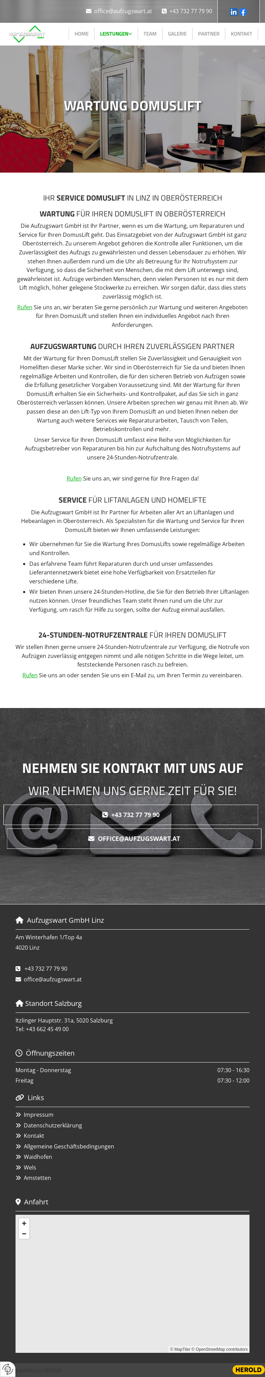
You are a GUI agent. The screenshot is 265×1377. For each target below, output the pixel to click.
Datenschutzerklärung (53, 1125)
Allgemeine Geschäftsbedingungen (69, 1146)
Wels (30, 1167)
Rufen (24, 307)
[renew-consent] (8, 1369)
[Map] (132, 1284)
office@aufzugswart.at (123, 11)
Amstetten (37, 1178)
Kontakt (241, 34)
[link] (116, 34)
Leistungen (114, 34)
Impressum (38, 1114)
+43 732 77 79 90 (190, 11)
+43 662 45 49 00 (47, 1029)
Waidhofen (38, 1157)
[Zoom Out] (24, 1234)
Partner (208, 34)
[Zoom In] (24, 1223)
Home (82, 34)
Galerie (177, 34)
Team (150, 34)
